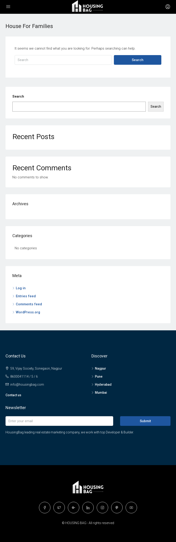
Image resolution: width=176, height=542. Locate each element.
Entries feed (26, 296)
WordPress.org (28, 312)
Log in (21, 288)
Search (137, 60)
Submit (145, 421)
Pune (98, 376)
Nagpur (100, 368)
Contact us (13, 395)
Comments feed (29, 304)
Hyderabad (103, 384)
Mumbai (101, 392)
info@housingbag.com (27, 384)
